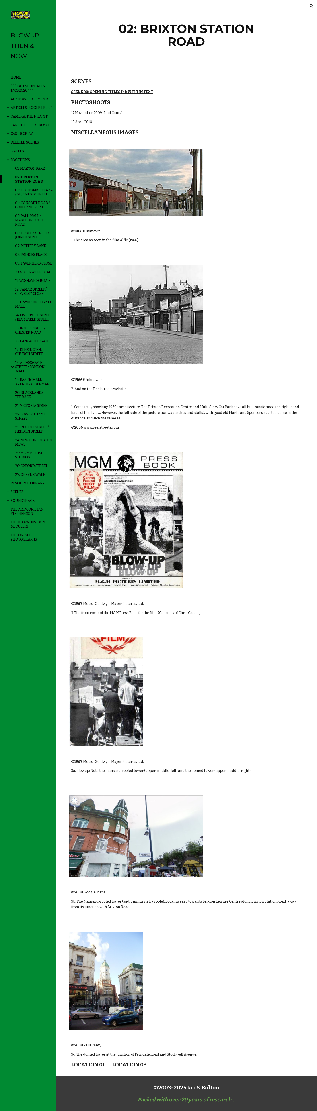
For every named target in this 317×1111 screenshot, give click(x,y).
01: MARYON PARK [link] (30, 168)
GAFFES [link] (17, 151)
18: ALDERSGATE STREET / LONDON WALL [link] (30, 366)
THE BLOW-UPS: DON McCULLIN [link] (28, 524)
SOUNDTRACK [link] (23, 501)
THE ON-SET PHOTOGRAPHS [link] (24, 537)
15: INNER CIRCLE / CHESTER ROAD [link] (30, 330)
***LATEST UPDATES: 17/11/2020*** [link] (28, 88)
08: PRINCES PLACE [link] (31, 254)
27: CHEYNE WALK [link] (30, 474)
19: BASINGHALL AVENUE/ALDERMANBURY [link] (34, 382)
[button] (311, 6)
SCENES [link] (17, 492)
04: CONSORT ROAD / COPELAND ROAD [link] (32, 205)
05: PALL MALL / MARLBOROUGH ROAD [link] (29, 220)
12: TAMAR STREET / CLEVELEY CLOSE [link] (31, 291)
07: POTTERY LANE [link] (30, 246)
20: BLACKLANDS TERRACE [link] (29, 395)
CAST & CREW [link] (22, 134)
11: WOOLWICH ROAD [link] (32, 281)
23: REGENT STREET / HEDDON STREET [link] (32, 429)
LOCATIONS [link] (20, 160)
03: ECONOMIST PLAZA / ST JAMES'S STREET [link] (34, 192)
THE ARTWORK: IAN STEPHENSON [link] (27, 511)
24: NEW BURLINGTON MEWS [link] (33, 442)
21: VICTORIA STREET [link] (32, 405)
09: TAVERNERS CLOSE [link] (33, 263)
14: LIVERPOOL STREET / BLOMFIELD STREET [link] (33, 317)
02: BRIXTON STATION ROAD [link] (29, 179)
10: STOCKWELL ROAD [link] (33, 272)
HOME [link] (16, 77)
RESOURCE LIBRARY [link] (28, 483)
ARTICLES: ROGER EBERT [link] (31, 108)
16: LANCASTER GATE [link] (32, 341)
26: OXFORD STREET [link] (31, 466)
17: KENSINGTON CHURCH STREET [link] (29, 352)
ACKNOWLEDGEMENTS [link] (30, 99)
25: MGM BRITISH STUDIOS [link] (29, 455)
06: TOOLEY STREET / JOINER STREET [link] (32, 235)
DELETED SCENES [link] (25, 142)
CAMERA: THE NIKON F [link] (29, 116)
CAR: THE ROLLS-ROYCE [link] (30, 125)
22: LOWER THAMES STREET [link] (31, 416)
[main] (186, 35)
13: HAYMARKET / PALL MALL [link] (33, 304)
